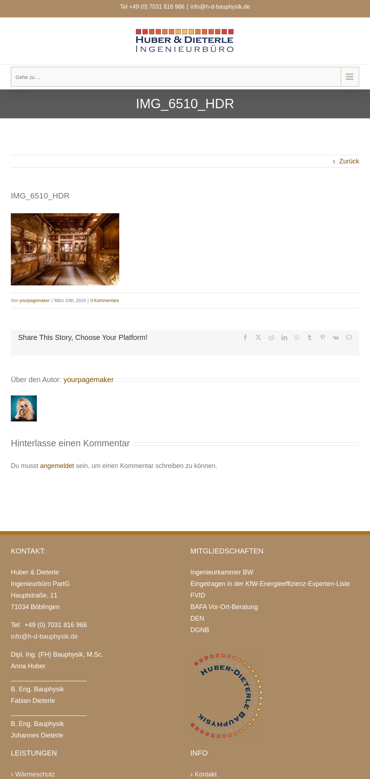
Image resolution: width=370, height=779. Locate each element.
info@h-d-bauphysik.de (220, 7)
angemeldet (57, 465)
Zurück (349, 161)
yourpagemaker (35, 300)
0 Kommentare (104, 300)
